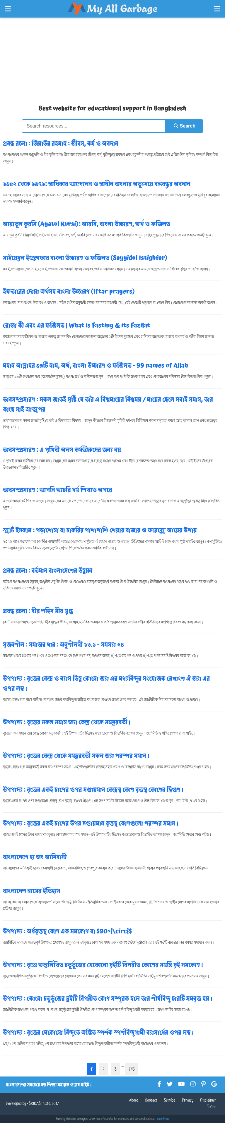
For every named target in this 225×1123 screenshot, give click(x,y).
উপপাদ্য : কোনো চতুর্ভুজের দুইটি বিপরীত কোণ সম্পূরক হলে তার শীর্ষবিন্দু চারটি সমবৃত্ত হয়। (108, 999)
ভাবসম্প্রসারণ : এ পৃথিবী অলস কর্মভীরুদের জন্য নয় (62, 450)
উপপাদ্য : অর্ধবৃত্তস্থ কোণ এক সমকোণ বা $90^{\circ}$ (67, 931)
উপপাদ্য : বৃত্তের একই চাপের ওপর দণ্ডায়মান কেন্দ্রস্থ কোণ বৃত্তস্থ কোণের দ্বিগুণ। (93, 790)
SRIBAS (35, 1103)
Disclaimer (208, 1100)
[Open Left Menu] (8, 9)
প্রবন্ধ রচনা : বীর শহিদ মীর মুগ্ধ (38, 611)
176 (131, 1069)
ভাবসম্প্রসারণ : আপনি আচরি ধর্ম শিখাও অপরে (57, 490)
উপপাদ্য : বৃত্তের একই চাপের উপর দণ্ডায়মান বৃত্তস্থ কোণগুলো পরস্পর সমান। (91, 823)
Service (169, 1100)
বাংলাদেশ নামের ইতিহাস (31, 891)
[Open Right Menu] (217, 9)
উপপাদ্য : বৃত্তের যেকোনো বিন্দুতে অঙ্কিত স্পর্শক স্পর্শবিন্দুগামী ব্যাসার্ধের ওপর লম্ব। (98, 1033)
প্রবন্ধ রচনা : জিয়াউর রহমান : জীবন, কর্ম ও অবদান (60, 144)
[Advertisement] (112, 58)
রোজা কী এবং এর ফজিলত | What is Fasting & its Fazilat (76, 326)
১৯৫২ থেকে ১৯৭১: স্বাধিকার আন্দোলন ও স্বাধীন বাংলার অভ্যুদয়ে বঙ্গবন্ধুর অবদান (96, 184)
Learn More (163, 1119)
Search (184, 125)
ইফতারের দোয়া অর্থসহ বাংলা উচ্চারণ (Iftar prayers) (69, 292)
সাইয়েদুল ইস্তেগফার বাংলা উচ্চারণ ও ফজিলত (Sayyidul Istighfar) (85, 258)
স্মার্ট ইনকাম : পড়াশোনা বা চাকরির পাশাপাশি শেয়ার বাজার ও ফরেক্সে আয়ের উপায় (100, 530)
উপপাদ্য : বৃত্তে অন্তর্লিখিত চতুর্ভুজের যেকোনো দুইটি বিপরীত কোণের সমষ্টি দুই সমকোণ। (103, 965)
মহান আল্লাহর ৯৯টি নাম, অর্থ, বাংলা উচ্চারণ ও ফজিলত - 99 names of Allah (95, 366)
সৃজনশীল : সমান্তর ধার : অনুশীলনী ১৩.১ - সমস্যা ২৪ (63, 645)
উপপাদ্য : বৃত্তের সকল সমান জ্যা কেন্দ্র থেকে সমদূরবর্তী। (67, 722)
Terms (211, 1107)
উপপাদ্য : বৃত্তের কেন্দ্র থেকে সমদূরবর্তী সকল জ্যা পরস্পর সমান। (76, 756)
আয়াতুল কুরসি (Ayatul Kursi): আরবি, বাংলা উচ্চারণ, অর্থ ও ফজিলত (86, 224)
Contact (151, 1100)
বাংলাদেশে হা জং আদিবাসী (35, 857)
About (133, 1100)
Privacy (188, 1100)
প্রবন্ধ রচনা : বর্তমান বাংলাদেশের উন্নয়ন (48, 571)
